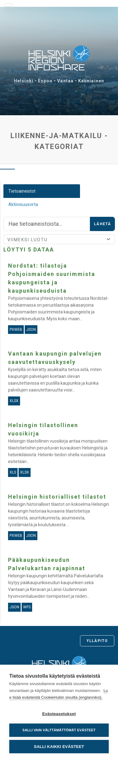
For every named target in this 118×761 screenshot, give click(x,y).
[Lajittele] (59, 239)
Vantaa (65, 80)
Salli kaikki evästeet (59, 746)
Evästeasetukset (59, 713)
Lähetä (102, 224)
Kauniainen (91, 80)
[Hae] (46, 224)
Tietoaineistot (22, 191)
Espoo (45, 80)
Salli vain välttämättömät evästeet (59, 730)
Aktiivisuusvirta (23, 204)
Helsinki (23, 80)
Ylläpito (97, 641)
